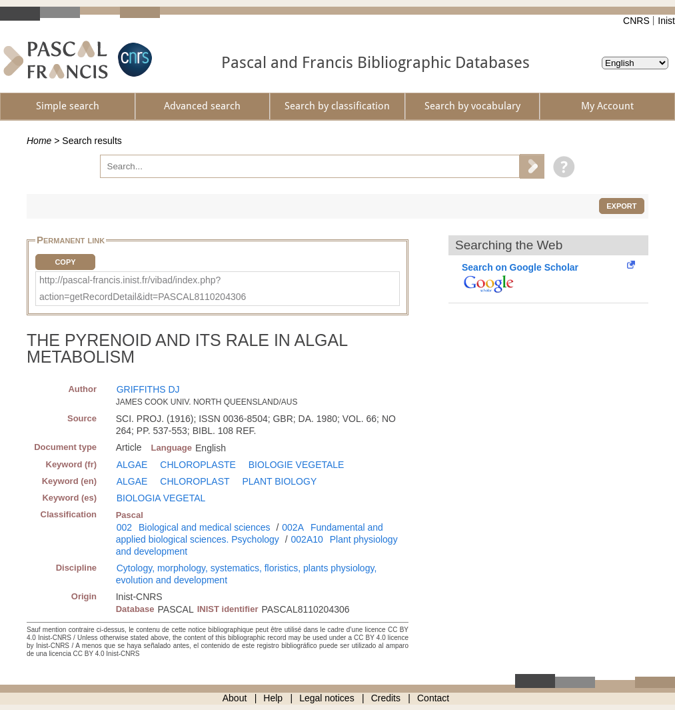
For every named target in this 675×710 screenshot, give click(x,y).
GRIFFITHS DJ (148, 389)
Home (39, 140)
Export (621, 206)
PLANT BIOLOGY (279, 481)
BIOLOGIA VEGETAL (161, 498)
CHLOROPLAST (194, 481)
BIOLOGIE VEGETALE (296, 464)
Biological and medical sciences (205, 527)
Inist (666, 20)
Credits (385, 698)
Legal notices (326, 698)
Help (273, 698)
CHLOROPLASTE (198, 464)
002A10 (307, 539)
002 (124, 527)
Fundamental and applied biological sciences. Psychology (249, 533)
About (235, 698)
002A (293, 527)
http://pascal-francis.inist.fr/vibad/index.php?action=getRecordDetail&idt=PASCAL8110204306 (142, 288)
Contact (433, 698)
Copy (65, 262)
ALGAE (132, 464)
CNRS (636, 20)
